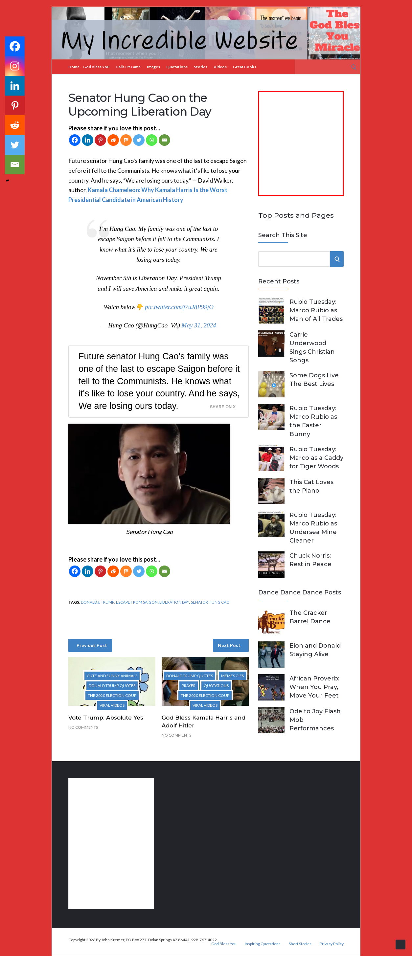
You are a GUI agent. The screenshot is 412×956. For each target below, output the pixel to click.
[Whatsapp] (151, 140)
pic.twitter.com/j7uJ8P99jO (179, 306)
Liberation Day (174, 602)
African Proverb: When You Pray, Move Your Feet (314, 687)
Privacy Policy (332, 944)
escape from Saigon (137, 602)
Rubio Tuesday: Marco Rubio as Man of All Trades (316, 310)
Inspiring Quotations (263, 944)
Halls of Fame (128, 66)
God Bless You (96, 66)
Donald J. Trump (97, 602)
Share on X (223, 407)
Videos (220, 66)
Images (153, 66)
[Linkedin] (87, 140)
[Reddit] (113, 140)
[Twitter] (139, 140)
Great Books (244, 66)
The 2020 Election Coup (112, 695)
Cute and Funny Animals (112, 675)
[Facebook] (74, 140)
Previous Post (92, 645)
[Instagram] (15, 66)
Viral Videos (112, 705)
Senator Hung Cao (210, 602)
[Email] (164, 140)
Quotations (177, 66)
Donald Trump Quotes (112, 685)
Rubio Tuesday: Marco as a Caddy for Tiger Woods (316, 458)
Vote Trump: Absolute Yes (105, 717)
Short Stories (300, 944)
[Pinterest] (100, 140)
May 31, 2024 (199, 325)
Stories (200, 66)
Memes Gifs (232, 675)
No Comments (83, 727)
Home (74, 66)
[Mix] (126, 140)
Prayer (188, 685)
